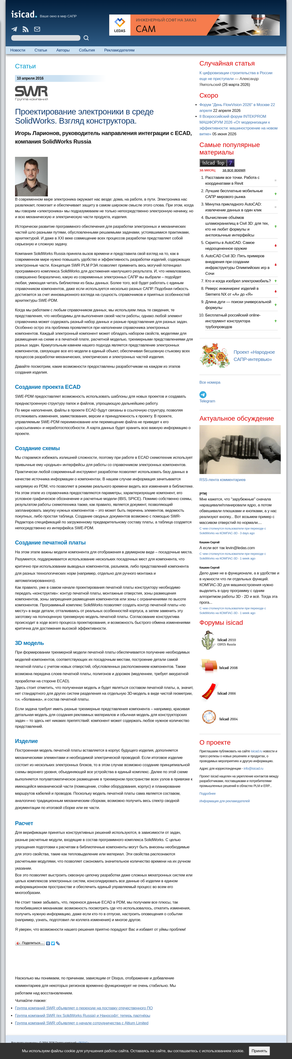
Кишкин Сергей (209, 542)
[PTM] (203, 493)
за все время (233, 170)
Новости (17, 50)
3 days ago (247, 533)
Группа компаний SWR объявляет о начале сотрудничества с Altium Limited (81, 1023)
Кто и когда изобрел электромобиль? (238, 281)
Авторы (62, 50)
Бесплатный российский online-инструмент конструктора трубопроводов (233, 321)
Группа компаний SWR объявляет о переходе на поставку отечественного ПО (84, 1008)
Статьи (40, 50)
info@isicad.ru (253, 768)
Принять (259, 1051)
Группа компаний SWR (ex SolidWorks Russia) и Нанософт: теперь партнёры (82, 1015)
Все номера (209, 382)
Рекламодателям (119, 50)
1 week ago (247, 558)
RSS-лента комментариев (222, 480)
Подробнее (207, 793)
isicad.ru (256, 751)
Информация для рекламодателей (224, 801)
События (87, 50)
